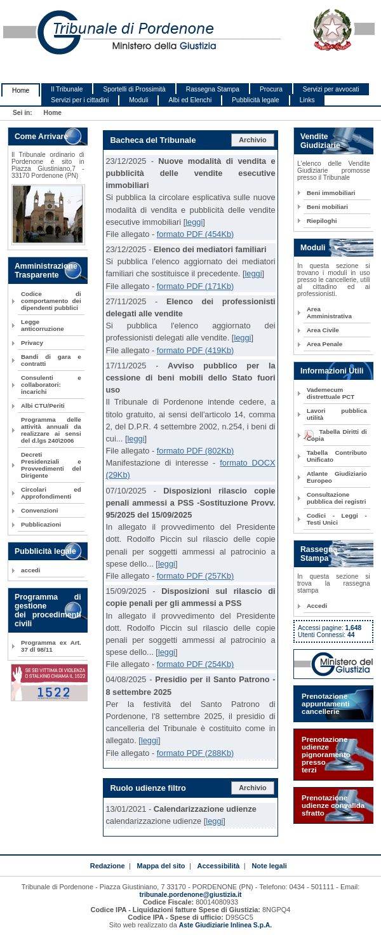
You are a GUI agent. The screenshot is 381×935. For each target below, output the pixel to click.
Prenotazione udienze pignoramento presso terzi (326, 755)
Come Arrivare (41, 136)
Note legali (268, 866)
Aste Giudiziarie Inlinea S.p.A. (225, 925)
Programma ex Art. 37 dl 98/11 (51, 646)
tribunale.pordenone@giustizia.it (190, 894)
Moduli (138, 100)
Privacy (32, 342)
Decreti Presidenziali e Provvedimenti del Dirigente (51, 465)
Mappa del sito (161, 866)
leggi (194, 222)
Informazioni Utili (332, 371)
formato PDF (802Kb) (195, 450)
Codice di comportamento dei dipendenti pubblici (51, 300)
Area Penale (324, 343)
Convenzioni (39, 510)
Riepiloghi (322, 220)
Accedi (317, 605)
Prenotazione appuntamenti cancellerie (326, 703)
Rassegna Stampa (212, 89)
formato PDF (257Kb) (195, 576)
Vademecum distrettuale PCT (330, 393)
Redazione (107, 866)
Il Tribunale (67, 89)
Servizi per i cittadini (80, 100)
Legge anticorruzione (42, 325)
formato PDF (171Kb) (195, 286)
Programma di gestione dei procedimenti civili (48, 610)
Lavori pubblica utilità (337, 414)
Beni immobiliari (331, 192)
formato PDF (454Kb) (195, 234)
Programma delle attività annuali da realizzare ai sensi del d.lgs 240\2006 (51, 430)
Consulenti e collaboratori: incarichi (51, 384)
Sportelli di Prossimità (134, 89)
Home (20, 90)
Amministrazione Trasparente (46, 270)
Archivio (253, 140)
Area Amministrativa (329, 313)
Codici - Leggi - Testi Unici (337, 519)
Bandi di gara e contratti (51, 360)
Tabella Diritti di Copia (337, 435)
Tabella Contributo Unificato (337, 456)
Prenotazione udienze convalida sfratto (333, 805)
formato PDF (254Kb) (195, 664)
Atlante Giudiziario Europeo (337, 477)
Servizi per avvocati (331, 89)
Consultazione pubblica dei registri (336, 498)
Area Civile (323, 329)
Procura (271, 89)
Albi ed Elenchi (189, 100)
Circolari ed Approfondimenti (51, 493)
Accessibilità (218, 866)
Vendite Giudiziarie (320, 141)
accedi (31, 570)
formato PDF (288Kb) (195, 753)
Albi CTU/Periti (43, 405)
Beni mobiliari (327, 206)
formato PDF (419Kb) (195, 350)
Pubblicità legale (255, 100)
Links (307, 100)
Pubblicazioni (41, 524)
